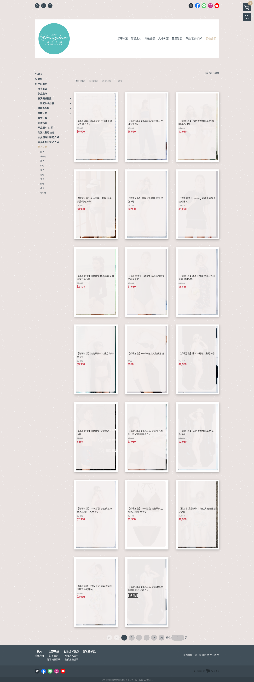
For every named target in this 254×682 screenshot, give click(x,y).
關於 (39, 651)
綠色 (42, 174)
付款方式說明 (71, 651)
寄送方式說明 (71, 655)
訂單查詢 (53, 655)
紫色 (42, 184)
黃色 (42, 179)
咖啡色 (43, 193)
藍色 (42, 170)
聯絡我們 (39, 655)
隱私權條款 (89, 651)
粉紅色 (43, 156)
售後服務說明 (71, 659)
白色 (42, 165)
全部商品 (54, 651)
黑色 (42, 161)
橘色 (42, 188)
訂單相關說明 (54, 659)
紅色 (42, 152)
